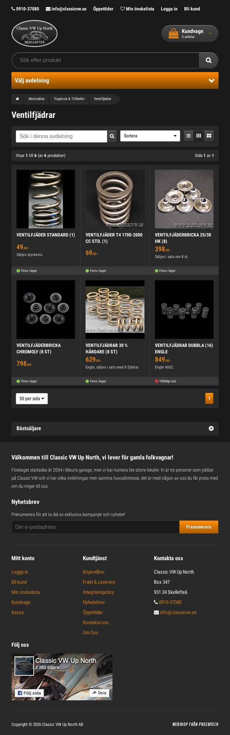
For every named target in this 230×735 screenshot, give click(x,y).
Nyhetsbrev (94, 602)
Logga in (169, 8)
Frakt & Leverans (99, 582)
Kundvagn (20, 602)
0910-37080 (25, 8)
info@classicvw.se (66, 8)
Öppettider (103, 8)
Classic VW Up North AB (62, 724)
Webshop (180, 724)
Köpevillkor (94, 572)
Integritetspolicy (98, 592)
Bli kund (192, 8)
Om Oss (90, 633)
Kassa (17, 612)
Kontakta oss (96, 622)
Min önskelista (137, 8)
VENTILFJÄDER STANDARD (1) (46, 234)
